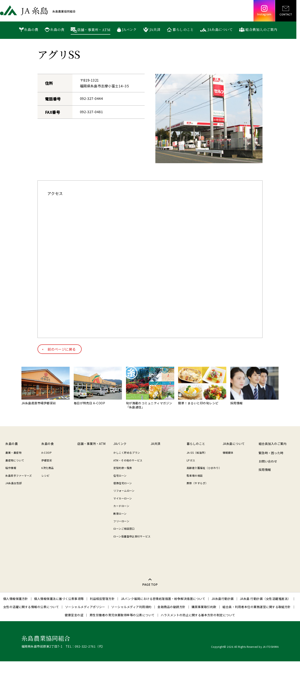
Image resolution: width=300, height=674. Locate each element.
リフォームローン (124, 490)
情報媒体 (228, 452)
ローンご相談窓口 (124, 528)
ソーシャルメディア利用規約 (131, 606)
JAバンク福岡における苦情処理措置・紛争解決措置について (163, 598)
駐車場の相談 (195, 475)
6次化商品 (47, 468)
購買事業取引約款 (204, 606)
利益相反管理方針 (102, 598)
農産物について (14, 460)
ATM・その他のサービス (127, 460)
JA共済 (154, 29)
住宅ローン (119, 475)
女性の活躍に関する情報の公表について (31, 606)
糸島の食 (57, 29)
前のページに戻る (62, 349)
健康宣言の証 (74, 614)
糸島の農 (31, 29)
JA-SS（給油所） (197, 452)
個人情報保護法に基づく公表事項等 (59, 598)
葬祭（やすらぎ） (197, 483)
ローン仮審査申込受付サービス (132, 536)
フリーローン (121, 521)
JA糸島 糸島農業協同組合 (37, 10)
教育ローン (119, 513)
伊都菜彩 (46, 460)
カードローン (121, 506)
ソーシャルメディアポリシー (85, 606)
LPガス (191, 460)
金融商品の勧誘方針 (171, 606)
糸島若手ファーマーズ (18, 475)
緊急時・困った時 (271, 453)
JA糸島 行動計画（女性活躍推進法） (265, 598)
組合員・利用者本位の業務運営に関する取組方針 (256, 606)
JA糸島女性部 (13, 483)
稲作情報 (10, 468)
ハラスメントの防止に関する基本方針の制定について (198, 614)
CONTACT (285, 10)
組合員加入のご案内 (261, 29)
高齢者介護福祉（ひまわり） (204, 468)
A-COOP (46, 452)
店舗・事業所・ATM (93, 29)
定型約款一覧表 (122, 468)
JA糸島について (220, 29)
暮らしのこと (183, 29)
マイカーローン (122, 498)
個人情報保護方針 (15, 598)
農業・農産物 (13, 452)
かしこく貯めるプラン (126, 452)
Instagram (264, 10)
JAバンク (129, 29)
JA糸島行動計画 (223, 598)
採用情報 (265, 469)
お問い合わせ (268, 461)
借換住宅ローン (122, 483)
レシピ (45, 475)
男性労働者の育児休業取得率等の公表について (122, 614)
